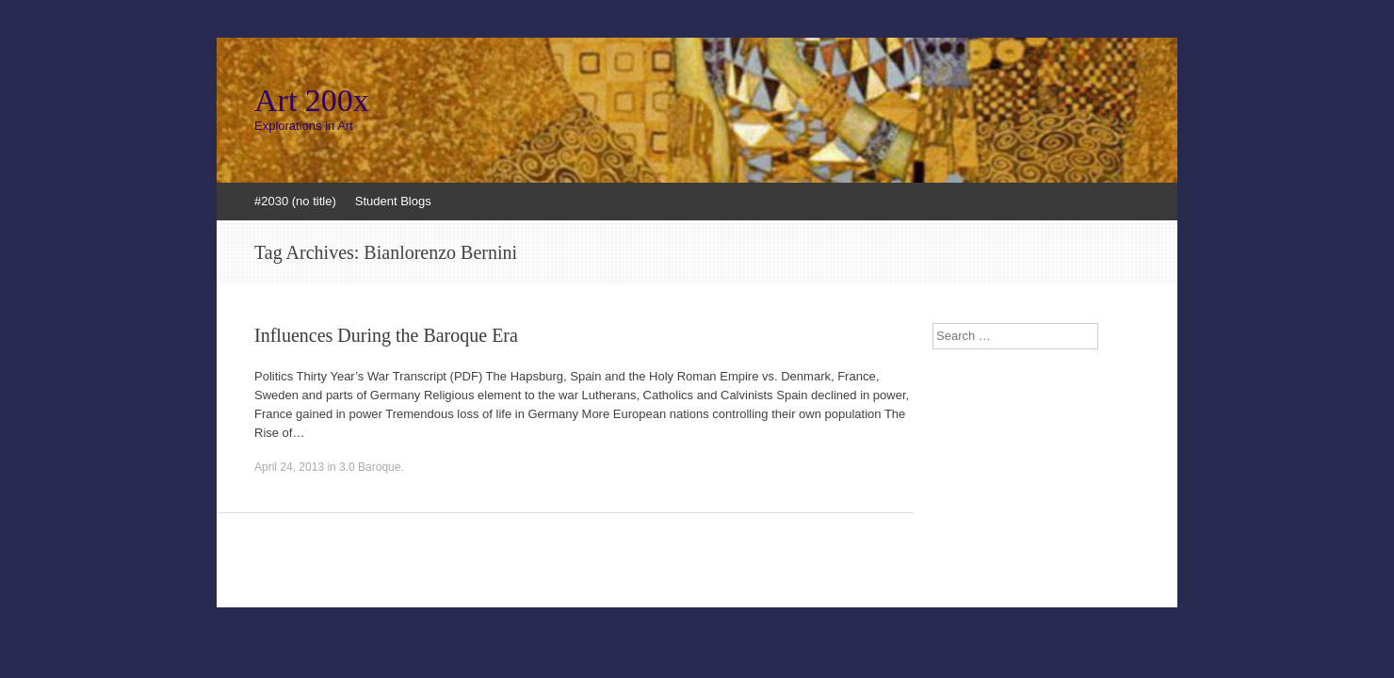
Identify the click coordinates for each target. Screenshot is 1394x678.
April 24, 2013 (289, 467)
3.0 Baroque (369, 467)
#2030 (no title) (295, 201)
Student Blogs (393, 201)
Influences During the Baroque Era (386, 335)
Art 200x (311, 101)
